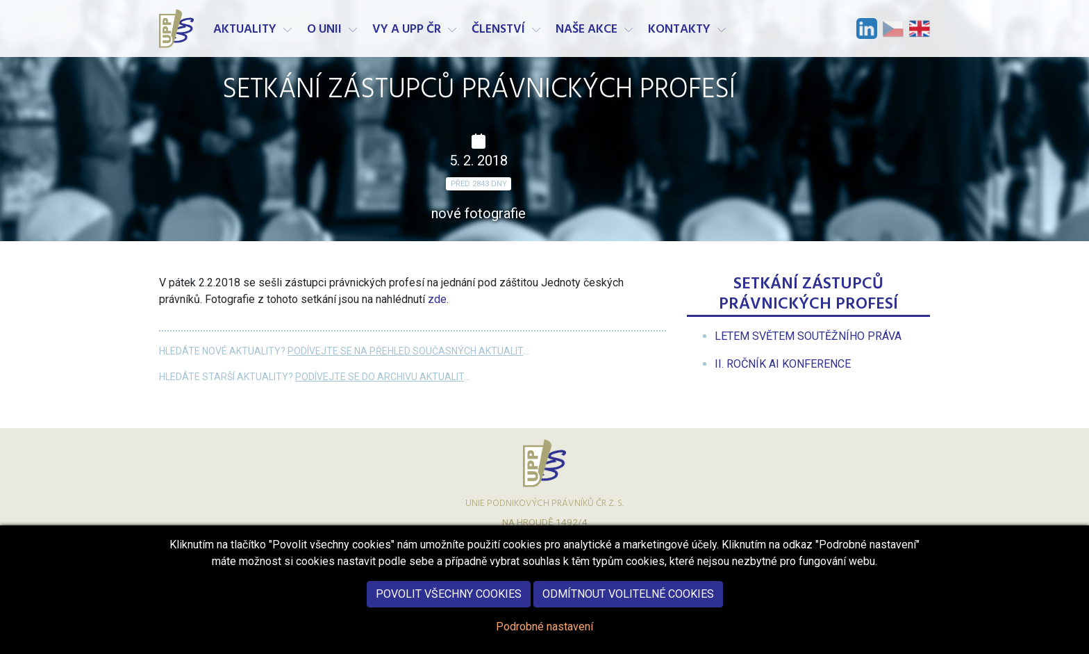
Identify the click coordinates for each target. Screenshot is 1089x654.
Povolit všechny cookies (449, 603)
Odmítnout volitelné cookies (628, 603)
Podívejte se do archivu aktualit (379, 376)
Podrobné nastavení (544, 636)
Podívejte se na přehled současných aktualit (405, 351)
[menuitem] (808, 336)
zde (437, 299)
